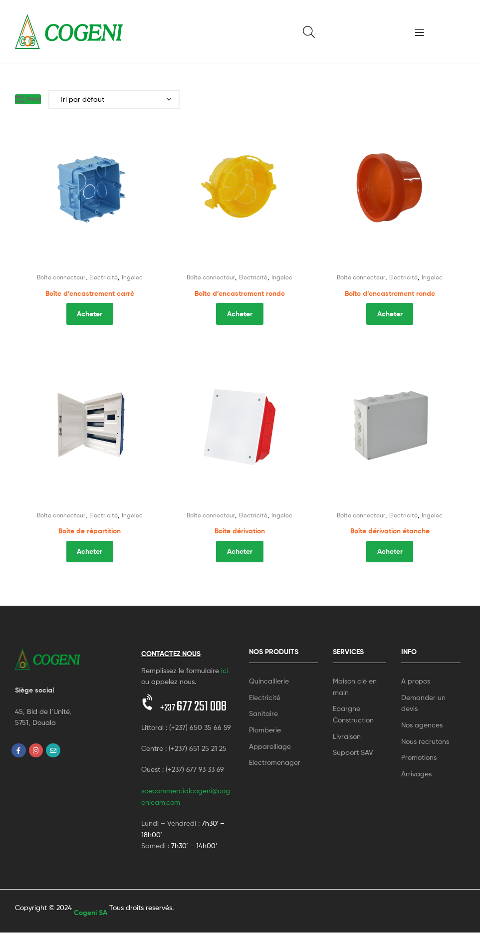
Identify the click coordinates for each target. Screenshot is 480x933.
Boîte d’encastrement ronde (240, 293)
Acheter (89, 313)
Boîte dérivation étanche (390, 530)
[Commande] (114, 99)
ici (224, 670)
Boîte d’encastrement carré (89, 293)
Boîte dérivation (240, 530)
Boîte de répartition (89, 530)
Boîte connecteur (61, 277)
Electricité (103, 277)
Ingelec (132, 277)
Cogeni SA (90, 912)
